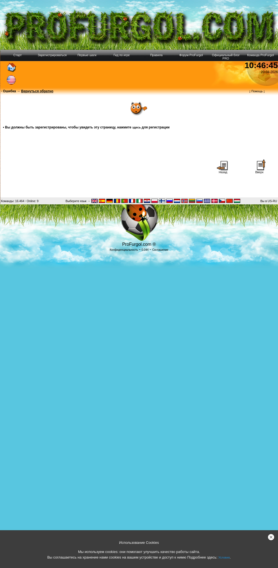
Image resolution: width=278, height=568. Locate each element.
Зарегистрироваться (52, 55)
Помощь (257, 91)
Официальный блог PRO (226, 56)
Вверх (259, 171)
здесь (136, 127)
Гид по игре (122, 55)
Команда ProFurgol (260, 55)
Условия (224, 557)
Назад (223, 171)
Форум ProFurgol (191, 55)
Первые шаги (86, 55)
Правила (156, 55)
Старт (17, 55)
